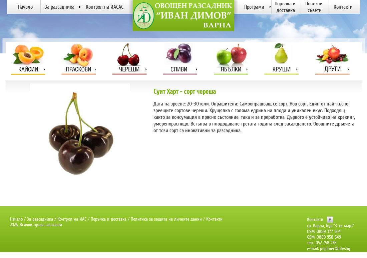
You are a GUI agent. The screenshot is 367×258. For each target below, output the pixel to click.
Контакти (214, 219)
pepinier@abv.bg (335, 248)
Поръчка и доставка (108, 219)
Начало (16, 219)
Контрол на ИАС (71, 219)
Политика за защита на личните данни (166, 219)
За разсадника (40, 219)
